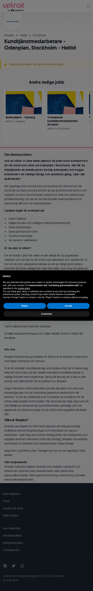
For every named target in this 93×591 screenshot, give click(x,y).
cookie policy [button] (24, 288)
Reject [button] (24, 306)
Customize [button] (46, 314)
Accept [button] (68, 306)
